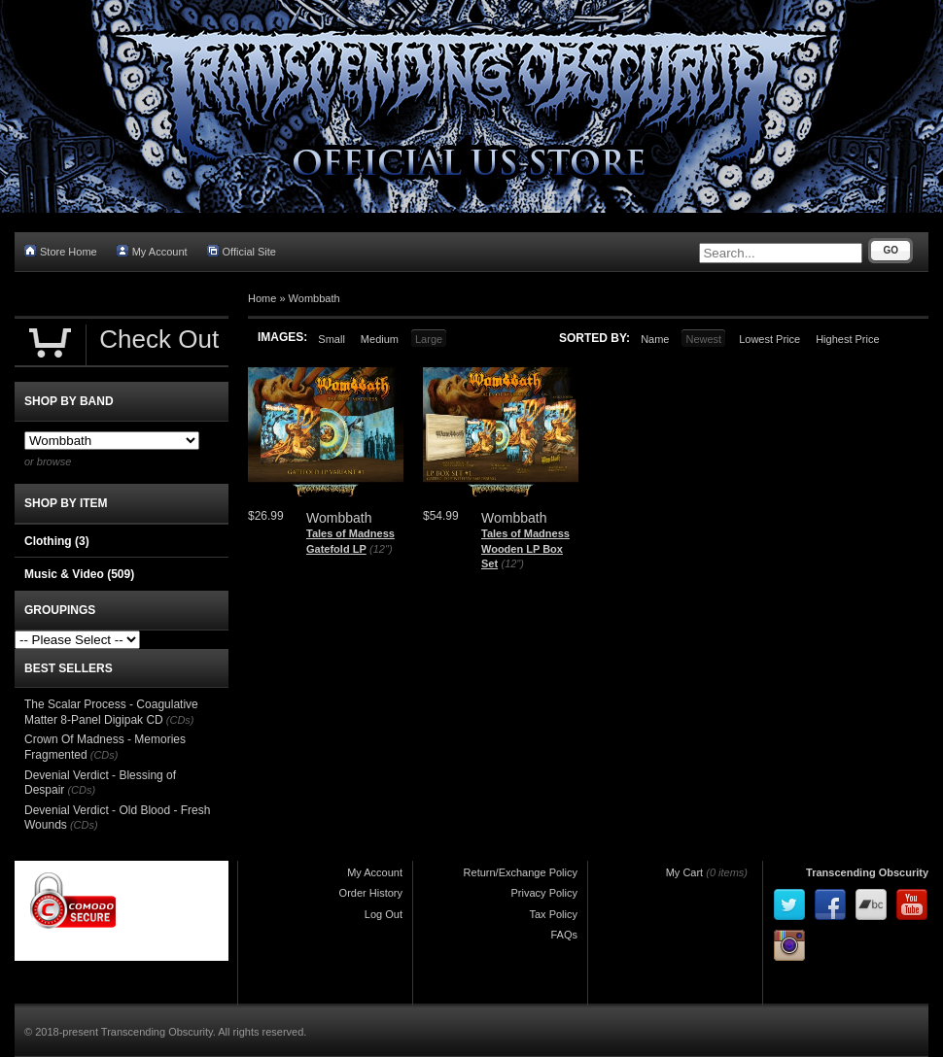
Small (331, 339)
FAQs (563, 934)
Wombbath (314, 298)
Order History (370, 893)
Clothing (56, 541)
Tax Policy (553, 914)
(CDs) (180, 720)
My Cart (685, 872)
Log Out (383, 914)
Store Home (60, 251)
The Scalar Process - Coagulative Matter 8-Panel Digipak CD (111, 712)
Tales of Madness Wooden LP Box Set (525, 548)
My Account (152, 251)
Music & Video (79, 574)
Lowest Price (769, 339)
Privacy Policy (544, 893)
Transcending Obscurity (867, 872)
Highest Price (847, 339)
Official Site (241, 251)
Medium (380, 339)
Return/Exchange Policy (520, 872)
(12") (380, 549)
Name (655, 339)
